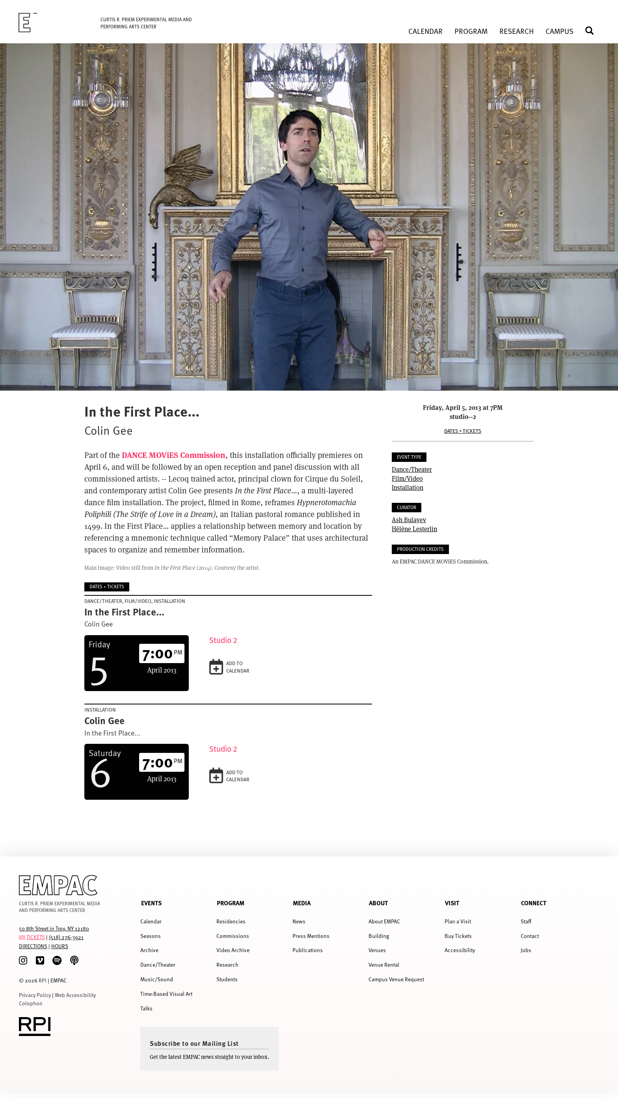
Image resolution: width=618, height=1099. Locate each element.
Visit (452, 902)
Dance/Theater (412, 469)
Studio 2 (223, 640)
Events (151, 902)
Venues (377, 950)
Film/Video (407, 478)
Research (227, 964)
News (298, 921)
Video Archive (232, 950)
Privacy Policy (35, 995)
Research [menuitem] (516, 31)
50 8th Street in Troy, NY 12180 (54, 928)
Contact (530, 936)
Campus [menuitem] (559, 31)
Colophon (31, 1003)
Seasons (150, 936)
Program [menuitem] (471, 31)
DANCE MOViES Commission (173, 454)
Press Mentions (310, 936)
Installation (407, 487)
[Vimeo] (40, 961)
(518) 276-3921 (66, 937)
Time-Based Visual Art (166, 993)
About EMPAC (384, 921)
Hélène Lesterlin (414, 528)
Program (230, 902)
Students (227, 979)
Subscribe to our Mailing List (194, 1043)
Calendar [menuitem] (425, 31)
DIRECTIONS (33, 946)
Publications (307, 950)
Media (302, 902)
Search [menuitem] (592, 30)
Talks (146, 1008)
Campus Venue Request (396, 979)
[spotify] (56, 961)
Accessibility (460, 950)
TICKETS (35, 937)
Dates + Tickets (462, 431)
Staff (526, 921)
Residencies (231, 921)
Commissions (232, 936)
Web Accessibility (75, 995)
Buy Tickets (458, 936)
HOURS (59, 946)
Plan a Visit (458, 921)
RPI (43, 980)
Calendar (151, 921)
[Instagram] (23, 961)
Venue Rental (384, 964)
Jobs (526, 950)
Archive (149, 950)
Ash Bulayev (409, 519)
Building (379, 936)
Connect (533, 902)
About (378, 902)
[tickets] (22, 937)
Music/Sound (156, 979)
